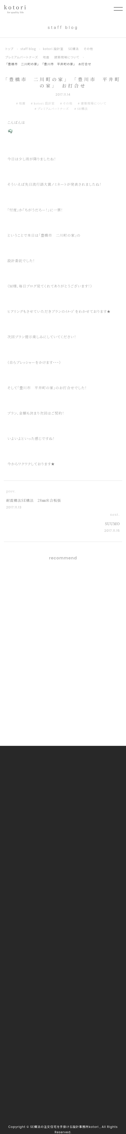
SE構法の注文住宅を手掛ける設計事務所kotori (64, 1127)
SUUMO (112, 523)
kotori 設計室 (53, 48)
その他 (88, 48)
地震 (46, 57)
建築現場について (67, 57)
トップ (9, 48)
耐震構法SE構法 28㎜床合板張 (33, 500)
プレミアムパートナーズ (21, 57)
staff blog (28, 48)
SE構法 (73, 48)
